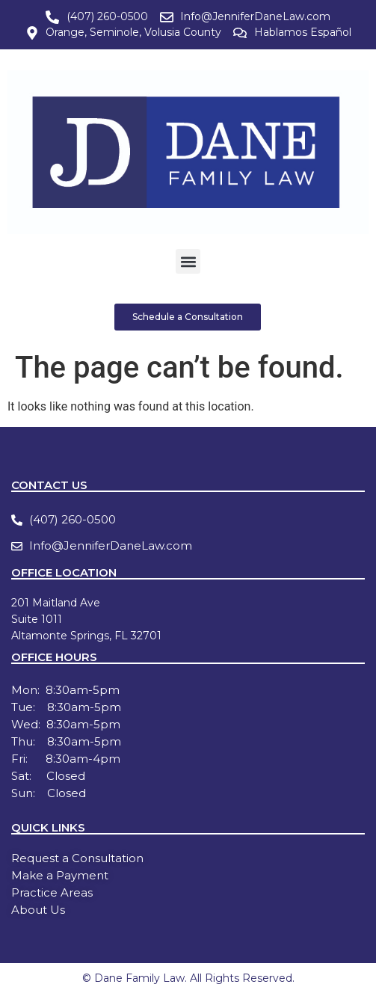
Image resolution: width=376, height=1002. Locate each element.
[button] (188, 261)
